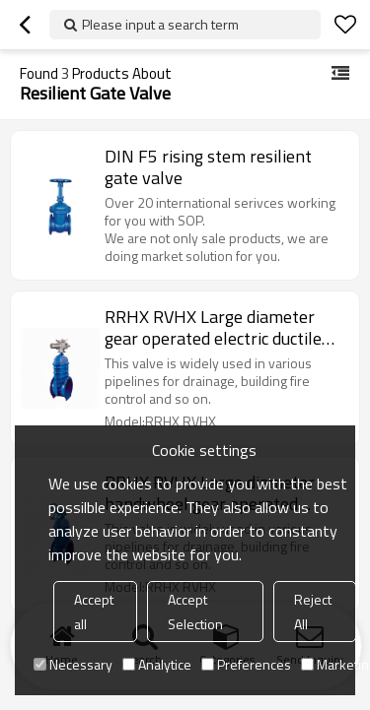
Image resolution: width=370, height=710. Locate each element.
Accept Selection (195, 611)
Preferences (246, 664)
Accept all (93, 611)
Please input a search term (160, 24)
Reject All (313, 611)
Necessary (73, 664)
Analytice (156, 664)
